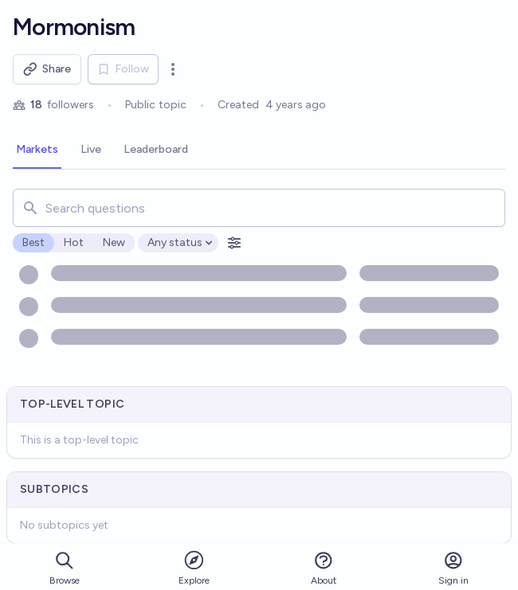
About (323, 568)
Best (33, 242)
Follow (123, 69)
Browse (64, 568)
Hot (74, 242)
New (114, 242)
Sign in (453, 568)
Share (47, 69)
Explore (194, 567)
